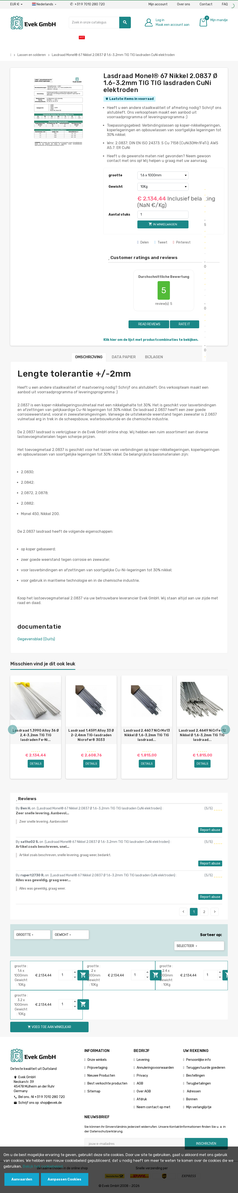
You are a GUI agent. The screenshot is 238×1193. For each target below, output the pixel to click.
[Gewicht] (162, 187)
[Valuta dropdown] (16, 4)
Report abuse (210, 830)
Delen (143, 242)
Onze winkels (97, 1060)
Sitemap (93, 1091)
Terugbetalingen (198, 1083)
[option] (35, 727)
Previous (183, 911)
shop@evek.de (51, 1103)
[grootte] (162, 175)
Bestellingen (195, 1076)
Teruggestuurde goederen (205, 1068)
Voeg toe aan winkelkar (83, 1004)
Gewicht (116, 187)
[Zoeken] (100, 22)
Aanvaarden (21, 1179)
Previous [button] (12, 729)
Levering (143, 1060)
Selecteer (187, 946)
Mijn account (158, 4)
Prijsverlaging (97, 1068)
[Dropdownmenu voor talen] (44, 4)
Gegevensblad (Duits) (36, 639)
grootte (115, 175)
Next (214, 911)
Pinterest (182, 242)
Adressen (193, 1091)
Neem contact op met (153, 1107)
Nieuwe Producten (101, 1076)
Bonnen (192, 1099)
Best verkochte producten (107, 1083)
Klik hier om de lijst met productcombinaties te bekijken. (150, 340)
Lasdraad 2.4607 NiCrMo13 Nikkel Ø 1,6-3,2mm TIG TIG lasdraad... (147, 735)
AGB (140, 1083)
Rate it (184, 324)
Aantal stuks (119, 215)
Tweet (160, 242)
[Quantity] (66, 975)
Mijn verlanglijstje (199, 1107)
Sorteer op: (211, 935)
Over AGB (144, 1091)
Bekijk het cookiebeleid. (43, 1166)
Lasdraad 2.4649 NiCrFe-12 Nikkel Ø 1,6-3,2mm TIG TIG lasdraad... (202, 735)
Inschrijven (206, 1144)
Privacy (142, 1076)
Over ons (183, 4)
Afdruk (142, 1099)
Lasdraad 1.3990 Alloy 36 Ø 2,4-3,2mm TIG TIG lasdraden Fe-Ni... (36, 735)
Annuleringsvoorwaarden (155, 1068)
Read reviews (149, 324)
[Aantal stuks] (162, 215)
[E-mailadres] (134, 1144)
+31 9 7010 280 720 (87, 4)
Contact (206, 4)
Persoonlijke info (198, 1060)
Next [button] (225, 729)
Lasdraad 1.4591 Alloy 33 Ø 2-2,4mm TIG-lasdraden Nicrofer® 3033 (91, 735)
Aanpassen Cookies (64, 1179)
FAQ (225, 4)
